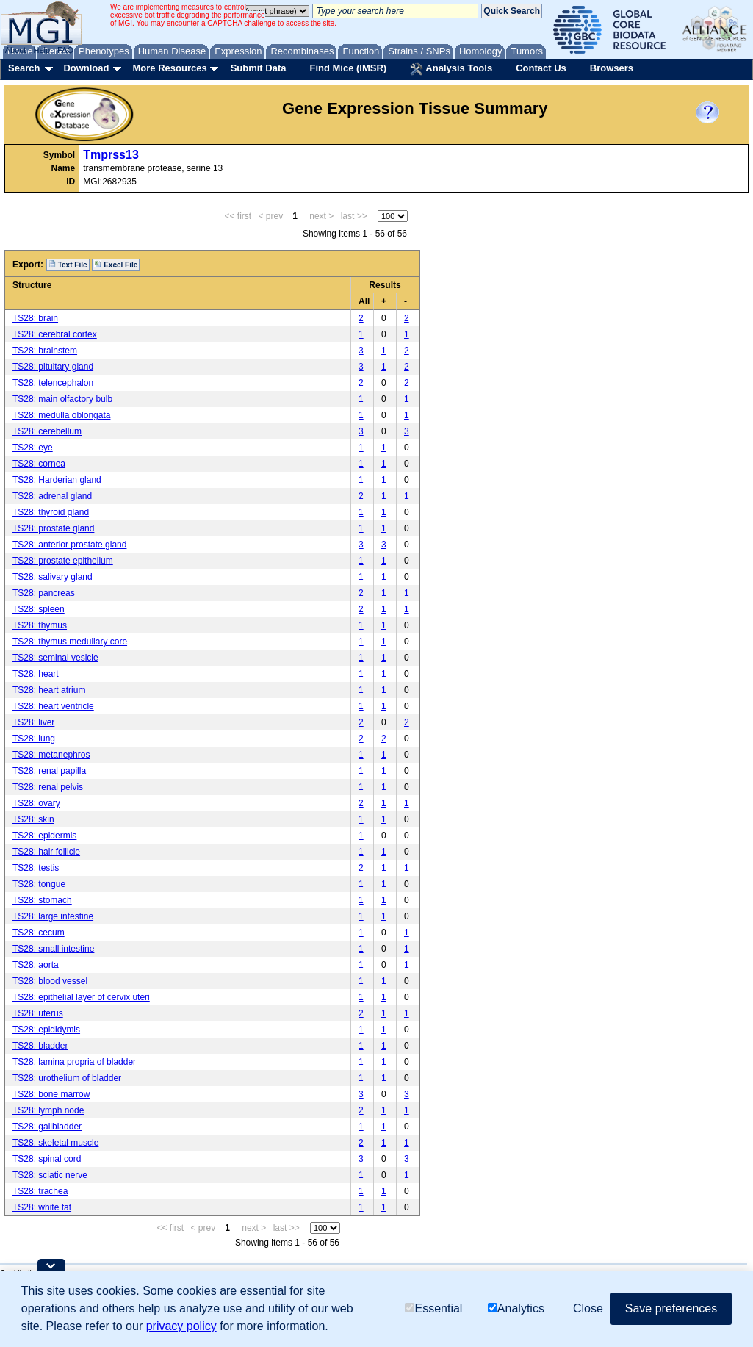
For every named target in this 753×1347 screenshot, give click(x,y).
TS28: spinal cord (46, 1159)
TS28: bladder (40, 1046)
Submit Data (259, 67)
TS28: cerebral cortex (54, 334)
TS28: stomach (42, 900)
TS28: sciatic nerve (49, 1175)
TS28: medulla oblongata (61, 415)
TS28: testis (35, 868)
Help (41, 50)
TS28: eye (32, 447)
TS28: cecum (38, 932)
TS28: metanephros (51, 755)
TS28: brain (35, 318)
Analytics (516, 1308)
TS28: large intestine (52, 916)
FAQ (65, 50)
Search (24, 67)
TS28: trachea (40, 1191)
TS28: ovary (36, 803)
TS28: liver (33, 722)
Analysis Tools (451, 69)
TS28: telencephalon (52, 383)
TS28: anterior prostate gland (69, 544)
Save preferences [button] (671, 1308)
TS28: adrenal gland (52, 496)
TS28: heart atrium (48, 690)
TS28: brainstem (44, 350)
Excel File (115, 264)
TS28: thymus (39, 625)
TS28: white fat (41, 1207)
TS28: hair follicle (46, 852)
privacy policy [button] (181, 1326)
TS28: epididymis (46, 1029)
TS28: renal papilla (49, 771)
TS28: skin (33, 819)
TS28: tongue (38, 884)
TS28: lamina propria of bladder (74, 1062)
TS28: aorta (35, 965)
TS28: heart (35, 674)
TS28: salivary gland (52, 577)
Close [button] (588, 1308)
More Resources (169, 67)
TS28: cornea (38, 464)
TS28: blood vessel (49, 981)
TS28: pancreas (43, 593)
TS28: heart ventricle (53, 706)
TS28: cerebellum (47, 431)
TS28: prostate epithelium (62, 561)
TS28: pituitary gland (52, 367)
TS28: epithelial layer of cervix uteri (81, 997)
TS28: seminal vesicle (55, 658)
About (15, 50)
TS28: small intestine (53, 949)
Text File (67, 264)
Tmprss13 (111, 154)
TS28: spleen (38, 609)
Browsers (611, 67)
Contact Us (541, 67)
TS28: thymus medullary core (69, 641)
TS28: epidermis (44, 835)
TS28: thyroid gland (50, 512)
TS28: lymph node (48, 1110)
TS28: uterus (37, 1013)
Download (86, 67)
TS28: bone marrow (51, 1094)
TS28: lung (33, 738)
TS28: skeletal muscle (55, 1143)
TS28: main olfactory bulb (62, 399)
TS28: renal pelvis (47, 787)
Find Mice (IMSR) (347, 67)
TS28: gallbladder (47, 1126)
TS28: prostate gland (53, 528)
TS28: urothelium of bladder (66, 1078)
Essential (433, 1308)
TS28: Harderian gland (56, 480)
